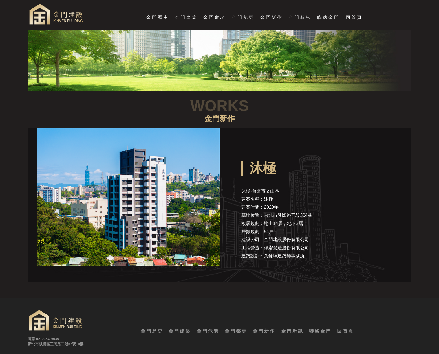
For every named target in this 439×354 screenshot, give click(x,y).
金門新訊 (300, 17)
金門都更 (243, 17)
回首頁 (354, 17)
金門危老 (214, 17)
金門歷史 (157, 17)
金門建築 (186, 17)
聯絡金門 (328, 17)
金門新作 (271, 17)
